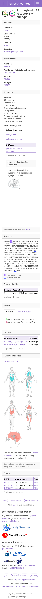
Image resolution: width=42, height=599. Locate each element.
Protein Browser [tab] (24, 312)
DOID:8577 (8, 488)
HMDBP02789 (9, 72)
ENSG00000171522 (12, 361)
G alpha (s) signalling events (16, 341)
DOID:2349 (8, 482)
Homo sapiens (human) (13, 51)
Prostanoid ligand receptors (16, 344)
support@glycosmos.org (24, 579)
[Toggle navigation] (37, 3)
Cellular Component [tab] (14, 130)
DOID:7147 (8, 485)
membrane (10, 151)
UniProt (28, 230)
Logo (7, 575)
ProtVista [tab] (9, 312)
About (5, 500)
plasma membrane (14, 148)
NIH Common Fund (27, 565)
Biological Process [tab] (13, 134)
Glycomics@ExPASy (10, 521)
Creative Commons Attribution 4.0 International (21, 587)
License (15, 575)
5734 (6, 45)
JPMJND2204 (7, 549)
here (14, 505)
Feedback (35, 500)
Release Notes (16, 500)
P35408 (7, 30)
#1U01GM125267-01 (16, 568)
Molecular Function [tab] (14, 139)
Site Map (34, 575)
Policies (24, 575)
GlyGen (24, 518)
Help (27, 500)
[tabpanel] (21, 183)
